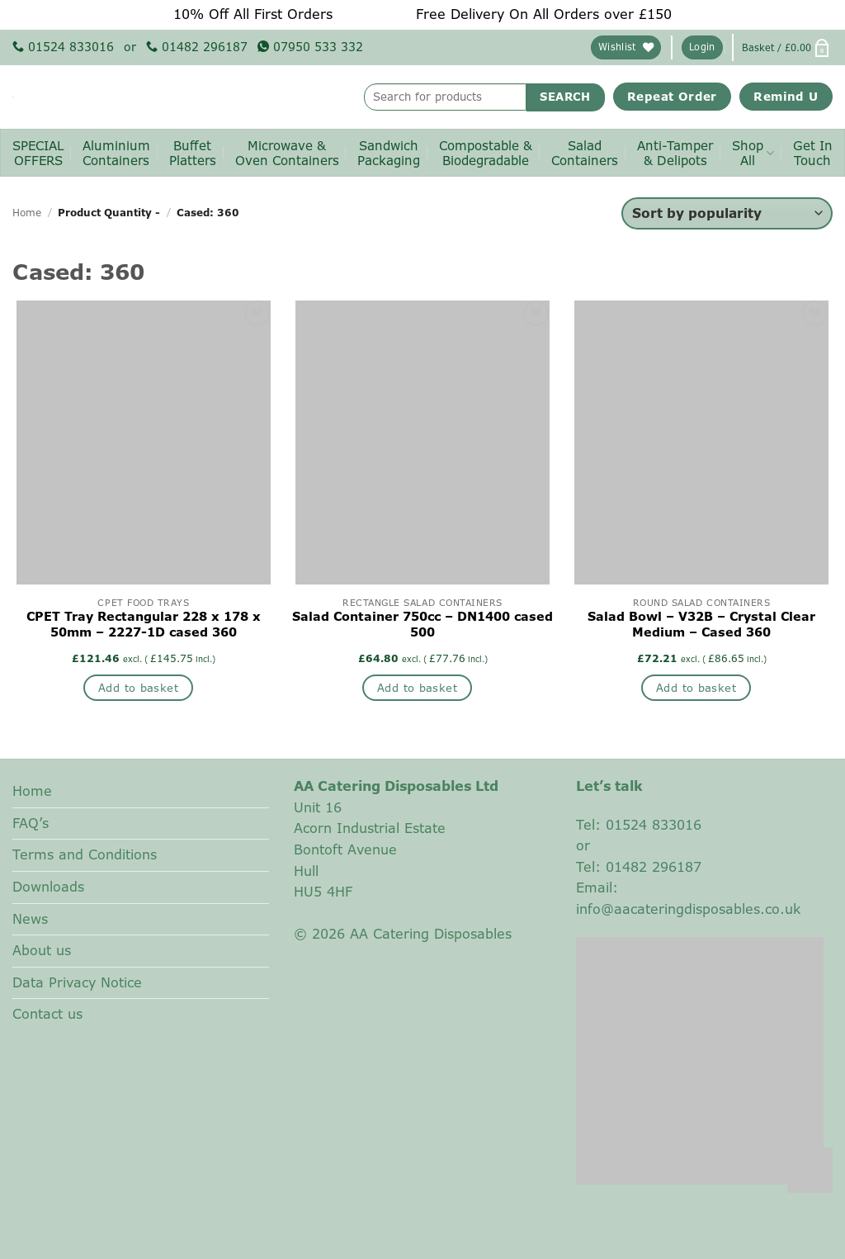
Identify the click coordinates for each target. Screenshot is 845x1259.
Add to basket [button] (138, 687)
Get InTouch (813, 153)
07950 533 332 (310, 46)
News (30, 919)
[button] (702, 47)
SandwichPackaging (388, 153)
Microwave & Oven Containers (287, 153)
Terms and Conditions (84, 854)
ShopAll (753, 153)
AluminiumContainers (116, 153)
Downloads (48, 887)
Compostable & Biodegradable (485, 153)
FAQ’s (30, 823)
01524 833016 (63, 46)
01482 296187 (197, 46)
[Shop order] (727, 213)
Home (26, 213)
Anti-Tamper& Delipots (675, 153)
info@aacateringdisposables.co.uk (688, 909)
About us (41, 950)
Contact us (47, 1014)
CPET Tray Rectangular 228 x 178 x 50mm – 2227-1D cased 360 (143, 624)
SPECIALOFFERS (38, 153)
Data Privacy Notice (77, 982)
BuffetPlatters (192, 153)
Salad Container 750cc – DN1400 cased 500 (422, 624)
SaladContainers (584, 153)
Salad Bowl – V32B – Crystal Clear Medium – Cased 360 (701, 624)
